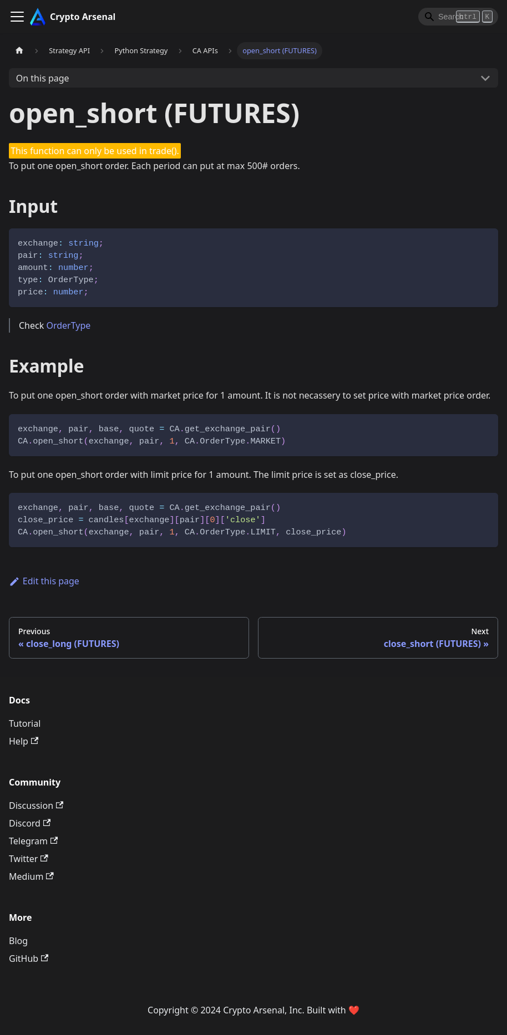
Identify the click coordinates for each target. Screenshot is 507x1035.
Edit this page (44, 581)
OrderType (68, 325)
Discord (29, 823)
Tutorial (24, 723)
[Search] (458, 17)
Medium (31, 876)
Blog (18, 941)
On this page (42, 78)
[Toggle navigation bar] (17, 16)
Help (23, 741)
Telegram (33, 841)
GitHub (28, 958)
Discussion (36, 805)
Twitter (28, 859)
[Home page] (19, 50)
